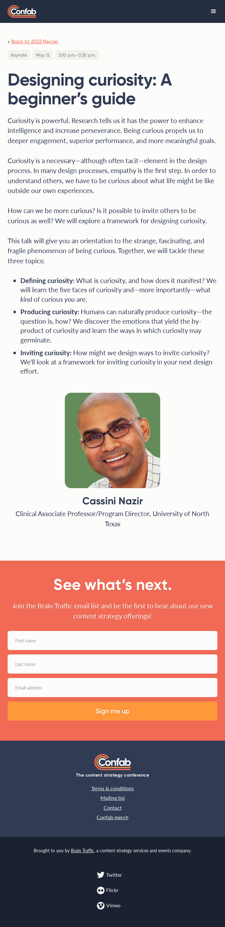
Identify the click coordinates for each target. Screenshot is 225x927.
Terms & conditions (112, 788)
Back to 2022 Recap (34, 41)
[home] (22, 11)
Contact (113, 807)
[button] (213, 11)
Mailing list (112, 797)
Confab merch (112, 817)
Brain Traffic (82, 850)
